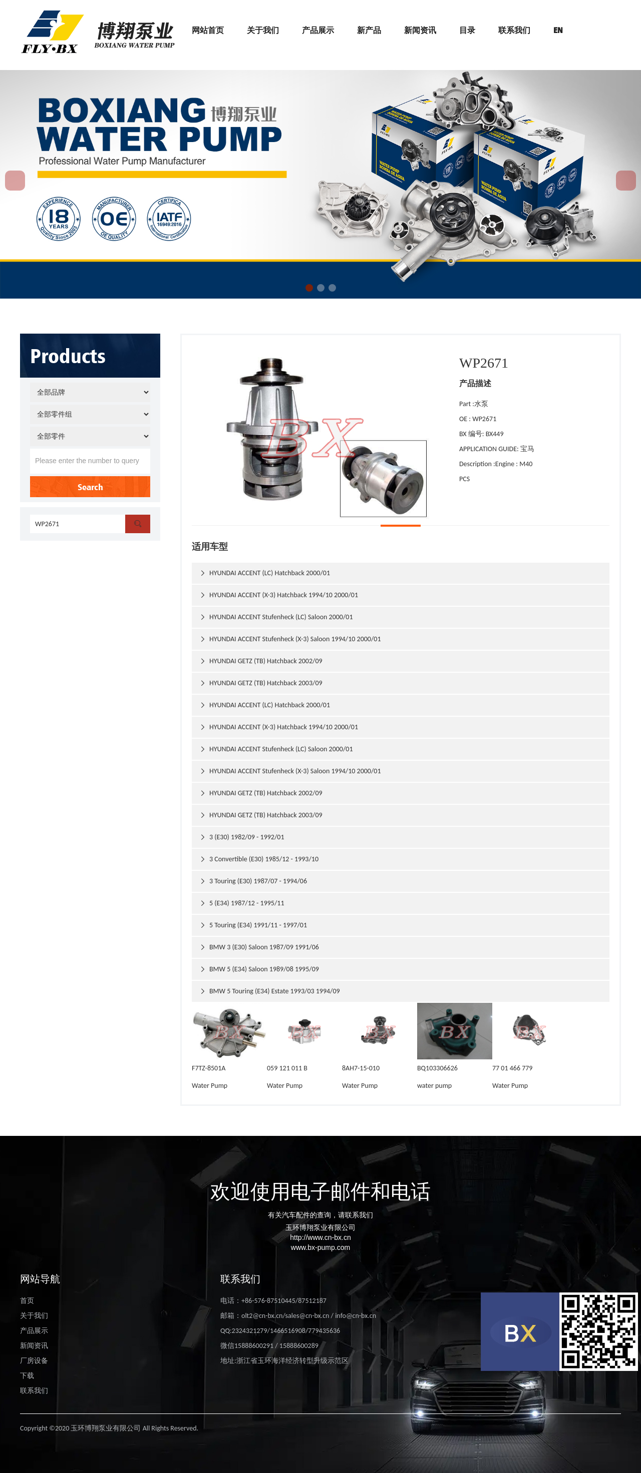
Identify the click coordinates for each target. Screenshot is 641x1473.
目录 (467, 30)
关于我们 (263, 30)
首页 (27, 1300)
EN (558, 30)
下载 (27, 1375)
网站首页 (208, 30)
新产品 (369, 30)
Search (90, 486)
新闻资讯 (420, 30)
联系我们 (514, 30)
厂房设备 (34, 1360)
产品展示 (318, 30)
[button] (309, 288)
